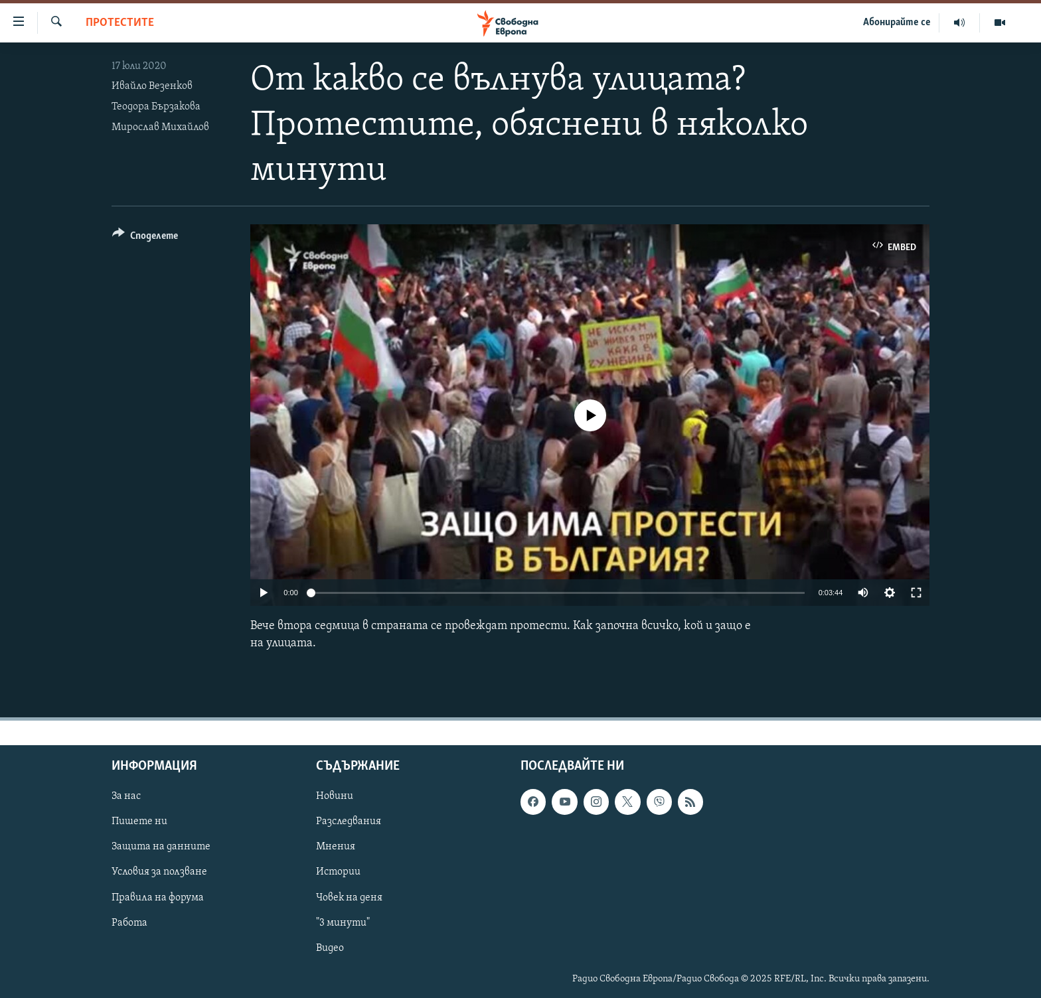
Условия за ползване (159, 872)
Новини (334, 796)
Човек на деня (349, 897)
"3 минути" (343, 922)
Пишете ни (139, 821)
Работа (129, 922)
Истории (338, 872)
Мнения (335, 846)
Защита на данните (161, 846)
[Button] (145, 237)
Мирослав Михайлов (160, 127)
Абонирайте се (897, 22)
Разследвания (348, 821)
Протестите (120, 23)
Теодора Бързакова (156, 107)
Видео (330, 947)
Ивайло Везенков (152, 86)
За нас (126, 796)
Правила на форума (158, 897)
